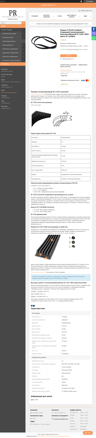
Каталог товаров (6, 30)
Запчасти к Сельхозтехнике (11, 60)
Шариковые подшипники (10, 53)
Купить (68, 56)
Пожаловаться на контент (44, 436)
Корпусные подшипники (10, 56)
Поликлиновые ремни (9, 33)
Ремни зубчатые (7, 45)
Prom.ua (56, 434)
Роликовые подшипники (10, 49)
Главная (34, 16)
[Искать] (23, 22)
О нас (60, 16)
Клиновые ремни (7, 37)
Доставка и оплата (71, 16)
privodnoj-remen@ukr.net (9, 92)
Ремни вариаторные (8, 41)
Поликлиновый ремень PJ (38, 272)
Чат (88, 433)
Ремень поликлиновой (37, 94)
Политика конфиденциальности (61, 436)
